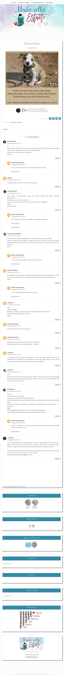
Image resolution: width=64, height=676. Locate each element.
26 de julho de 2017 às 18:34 (13, 391)
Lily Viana (10, 370)
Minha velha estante (23, 674)
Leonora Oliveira (12, 270)
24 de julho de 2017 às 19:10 (13, 354)
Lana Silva (10, 438)
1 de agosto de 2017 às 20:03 (18, 164)
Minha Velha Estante (17, 162)
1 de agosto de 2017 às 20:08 (18, 422)
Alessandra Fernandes (14, 233)
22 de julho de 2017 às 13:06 (13, 180)
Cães (11, 122)
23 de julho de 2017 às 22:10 (13, 305)
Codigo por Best (46, 674)
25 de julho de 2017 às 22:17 (13, 372)
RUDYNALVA (11, 389)
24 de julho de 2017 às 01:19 (13, 339)
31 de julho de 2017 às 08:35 (13, 440)
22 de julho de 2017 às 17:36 (13, 235)
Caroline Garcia (12, 191)
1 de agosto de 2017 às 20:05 (18, 257)
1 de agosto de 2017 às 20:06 (18, 289)
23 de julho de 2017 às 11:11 (13, 272)
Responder (57, 158)
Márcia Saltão (11, 141)
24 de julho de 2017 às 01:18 (13, 326)
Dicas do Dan (17, 122)
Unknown (10, 303)
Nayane (9, 178)
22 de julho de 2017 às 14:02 (13, 193)
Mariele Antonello (12, 324)
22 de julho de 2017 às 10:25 (13, 143)
